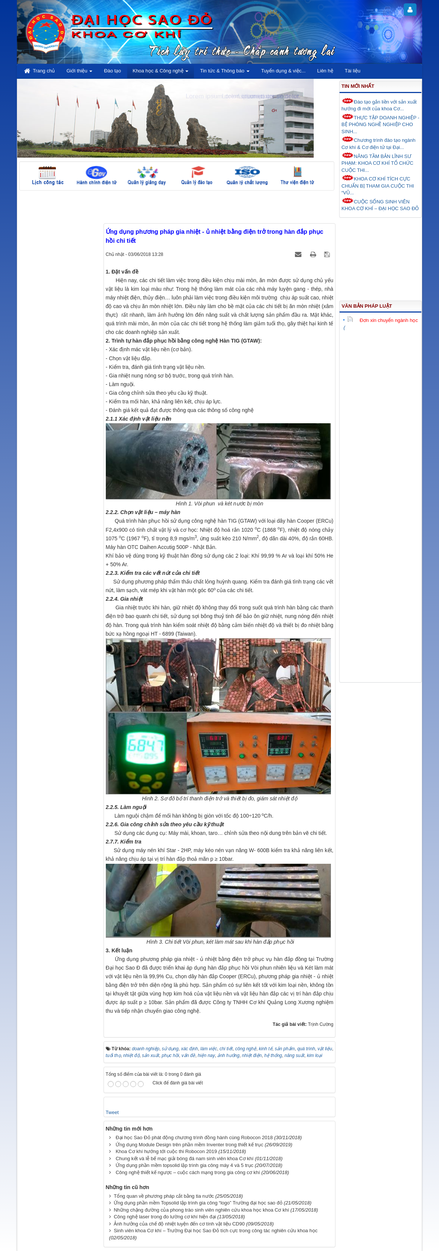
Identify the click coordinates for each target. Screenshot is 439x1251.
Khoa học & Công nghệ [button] (161, 73)
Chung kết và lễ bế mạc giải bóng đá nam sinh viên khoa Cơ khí (184, 1158)
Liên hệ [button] (325, 71)
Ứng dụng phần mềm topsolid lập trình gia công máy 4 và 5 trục (184, 1165)
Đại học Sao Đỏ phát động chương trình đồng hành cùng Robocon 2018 (194, 1137)
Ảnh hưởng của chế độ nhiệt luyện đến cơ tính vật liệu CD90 (179, 1224)
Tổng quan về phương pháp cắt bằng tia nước (164, 1196)
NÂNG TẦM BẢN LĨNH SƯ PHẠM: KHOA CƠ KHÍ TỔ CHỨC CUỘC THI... (377, 162)
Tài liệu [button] (353, 71)
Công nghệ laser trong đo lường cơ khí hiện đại (165, 1216)
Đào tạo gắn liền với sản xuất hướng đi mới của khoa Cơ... (378, 105)
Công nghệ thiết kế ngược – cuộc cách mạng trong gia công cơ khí (188, 1172)
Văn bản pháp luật (366, 306)
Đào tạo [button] (112, 71)
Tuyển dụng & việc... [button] (283, 71)
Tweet (112, 1112)
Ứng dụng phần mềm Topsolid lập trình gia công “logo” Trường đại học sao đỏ (198, 1203)
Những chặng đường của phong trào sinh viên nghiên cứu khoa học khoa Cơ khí (201, 1210)
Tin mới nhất (357, 86)
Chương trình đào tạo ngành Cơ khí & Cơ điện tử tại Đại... (378, 143)
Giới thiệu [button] (79, 73)
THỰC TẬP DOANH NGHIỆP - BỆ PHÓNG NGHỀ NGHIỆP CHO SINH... (380, 124)
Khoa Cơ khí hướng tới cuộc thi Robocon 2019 (166, 1151)
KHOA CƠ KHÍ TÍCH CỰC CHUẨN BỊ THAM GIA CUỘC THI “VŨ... (377, 185)
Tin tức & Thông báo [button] (225, 73)
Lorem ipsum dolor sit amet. (261, 96)
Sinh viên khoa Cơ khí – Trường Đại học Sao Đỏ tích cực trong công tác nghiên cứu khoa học (215, 1230)
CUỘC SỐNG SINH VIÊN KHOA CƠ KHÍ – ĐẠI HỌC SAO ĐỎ (380, 205)
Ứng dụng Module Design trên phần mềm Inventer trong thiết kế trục (189, 1144)
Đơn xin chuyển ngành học (382, 320)
